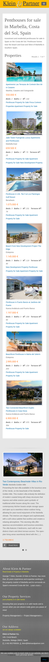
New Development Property (31, 163)
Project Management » (33, 616)
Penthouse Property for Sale (17, 102)
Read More (13, 545)
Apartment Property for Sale (26, 106)
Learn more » (36, 585)
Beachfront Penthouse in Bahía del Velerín (23, 354)
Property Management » (12, 616)
